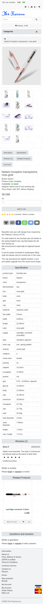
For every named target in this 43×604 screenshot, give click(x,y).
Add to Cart (21, 209)
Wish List (5, 593)
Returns (5, 572)
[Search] (36, 19)
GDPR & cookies (8, 560)
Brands (5, 581)
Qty (3, 198)
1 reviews (17, 214)
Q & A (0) (7, 165)
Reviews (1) (8, 159)
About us (5, 554)
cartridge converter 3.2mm (17, 509)
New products (7, 578)
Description (8, 153)
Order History (7, 590)
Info (19, 2)
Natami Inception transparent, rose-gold (20, 41)
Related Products (23, 159)
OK (23, 2)
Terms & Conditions (10, 562)
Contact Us (6, 569)
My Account (6, 588)
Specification (21, 153)
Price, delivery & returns (11, 557)
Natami (11, 179)
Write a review (28, 214)
